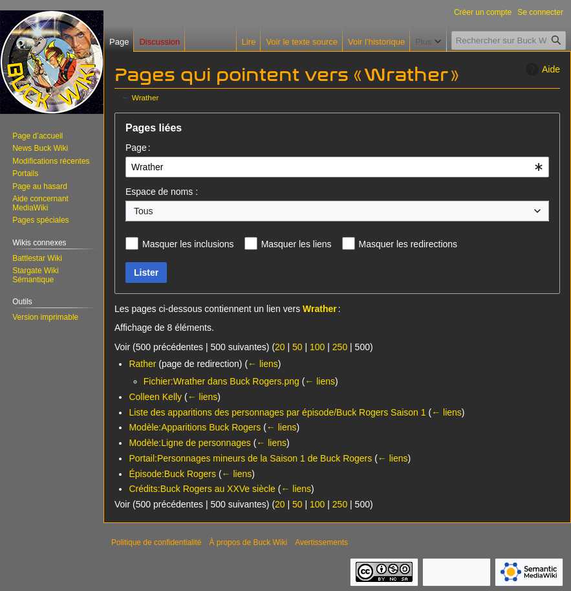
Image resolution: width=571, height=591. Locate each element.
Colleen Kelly (155, 397)
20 (280, 347)
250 (339, 347)
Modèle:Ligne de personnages (189, 443)
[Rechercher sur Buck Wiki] (508, 40)
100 (317, 347)
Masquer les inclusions (188, 244)
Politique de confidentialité (156, 542)
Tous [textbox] (143, 211)
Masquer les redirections (408, 244)
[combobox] (337, 167)
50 (297, 347)
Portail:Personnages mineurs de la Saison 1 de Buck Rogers (250, 458)
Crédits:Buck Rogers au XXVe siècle (202, 489)
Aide (541, 69)
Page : (138, 147)
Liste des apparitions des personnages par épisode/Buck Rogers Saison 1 (277, 412)
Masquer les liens (296, 244)
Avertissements (321, 542)
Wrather (145, 97)
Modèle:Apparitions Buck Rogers (195, 427)
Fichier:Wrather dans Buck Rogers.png (221, 381)
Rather (142, 364)
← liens (263, 364)
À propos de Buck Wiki (248, 542)
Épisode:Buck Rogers (172, 474)
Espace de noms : (161, 191)
